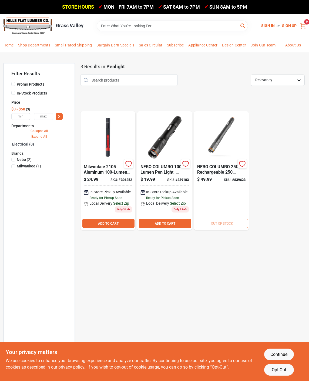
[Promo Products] (13, 84)
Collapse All (39, 131)
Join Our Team (263, 45)
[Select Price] (59, 116)
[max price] (43, 116)
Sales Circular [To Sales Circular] (150, 45)
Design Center (234, 45)
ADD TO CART (108, 223)
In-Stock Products (32, 93)
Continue (278, 354)
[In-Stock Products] (13, 93)
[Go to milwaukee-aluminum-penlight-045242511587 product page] (107, 170)
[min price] (20, 116)
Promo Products (30, 84)
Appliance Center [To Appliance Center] (202, 45)
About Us (293, 45)
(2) (24, 159)
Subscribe (175, 45)
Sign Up (289, 25)
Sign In (268, 25)
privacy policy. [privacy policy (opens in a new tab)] (71, 367)
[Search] (243, 25)
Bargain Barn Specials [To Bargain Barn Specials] (115, 45)
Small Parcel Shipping (73, 45)
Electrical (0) (23, 144)
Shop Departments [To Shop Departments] (34, 45)
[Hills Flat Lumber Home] (28, 26)
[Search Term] (172, 26)
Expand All (39, 137)
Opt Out (279, 369)
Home (9, 45)
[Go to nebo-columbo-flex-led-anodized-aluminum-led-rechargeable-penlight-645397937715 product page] (221, 170)
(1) (29, 166)
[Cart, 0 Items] (303, 26)
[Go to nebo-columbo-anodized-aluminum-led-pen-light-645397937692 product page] (164, 170)
